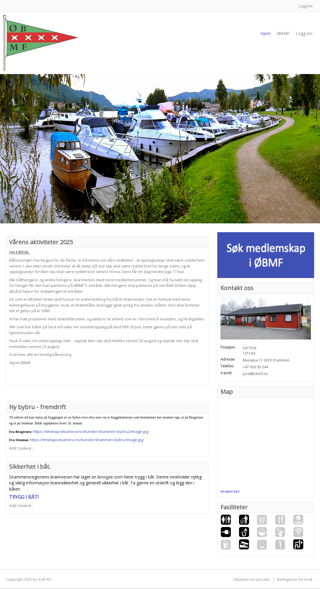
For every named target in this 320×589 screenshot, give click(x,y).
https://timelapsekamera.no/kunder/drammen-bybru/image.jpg (86, 439)
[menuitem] (283, 33)
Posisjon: (227, 347)
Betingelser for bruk (295, 579)
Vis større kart (230, 491)
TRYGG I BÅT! (23, 497)
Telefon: (227, 366)
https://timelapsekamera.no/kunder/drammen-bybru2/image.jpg (90, 431)
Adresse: (227, 359)
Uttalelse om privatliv (251, 579)
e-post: (226, 372)
